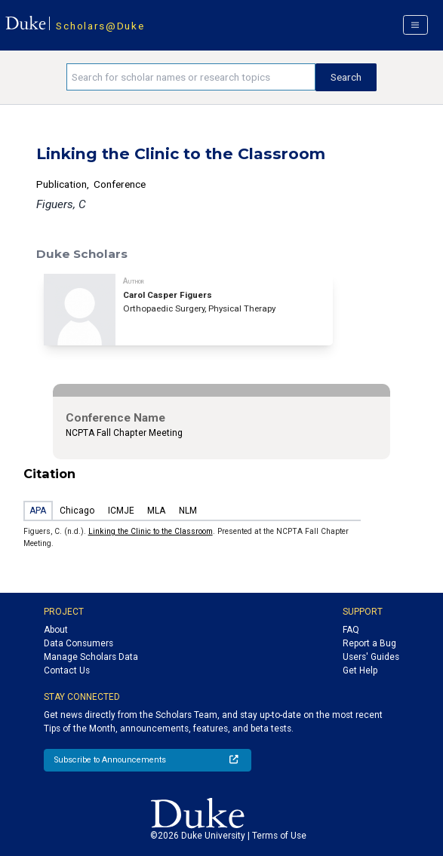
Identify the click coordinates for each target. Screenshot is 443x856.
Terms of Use (279, 835)
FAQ (351, 629)
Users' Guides (371, 657)
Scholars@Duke (100, 26)
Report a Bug (369, 643)
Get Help (360, 670)
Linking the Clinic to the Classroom (150, 531)
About (56, 629)
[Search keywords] (190, 77)
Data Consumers (78, 643)
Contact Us (67, 670)
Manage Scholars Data (91, 657)
